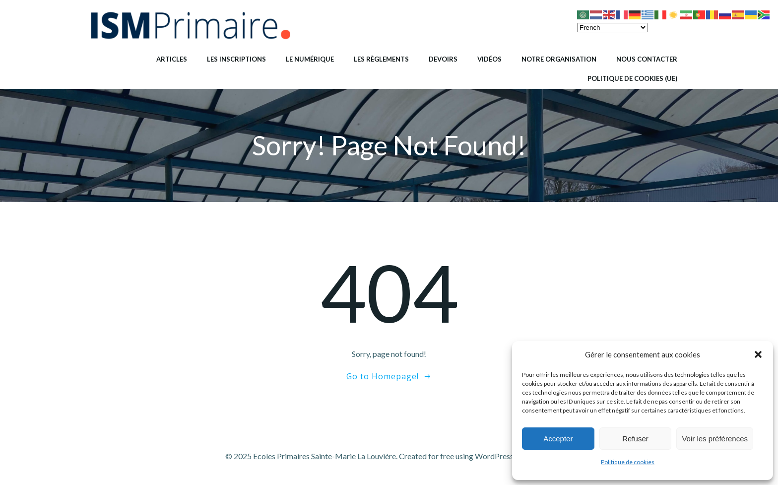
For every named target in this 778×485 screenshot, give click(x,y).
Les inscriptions (236, 59)
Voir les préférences (715, 438)
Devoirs (443, 59)
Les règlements (381, 59)
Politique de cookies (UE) (632, 78)
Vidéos (489, 59)
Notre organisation (558, 59)
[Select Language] (612, 27)
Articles (171, 59)
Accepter (558, 438)
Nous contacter (646, 59)
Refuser (635, 438)
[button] (758, 354)
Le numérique (310, 59)
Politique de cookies (627, 462)
